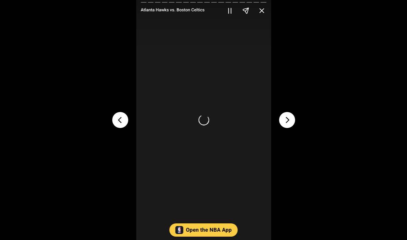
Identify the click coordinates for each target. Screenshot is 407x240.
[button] (203, 231)
